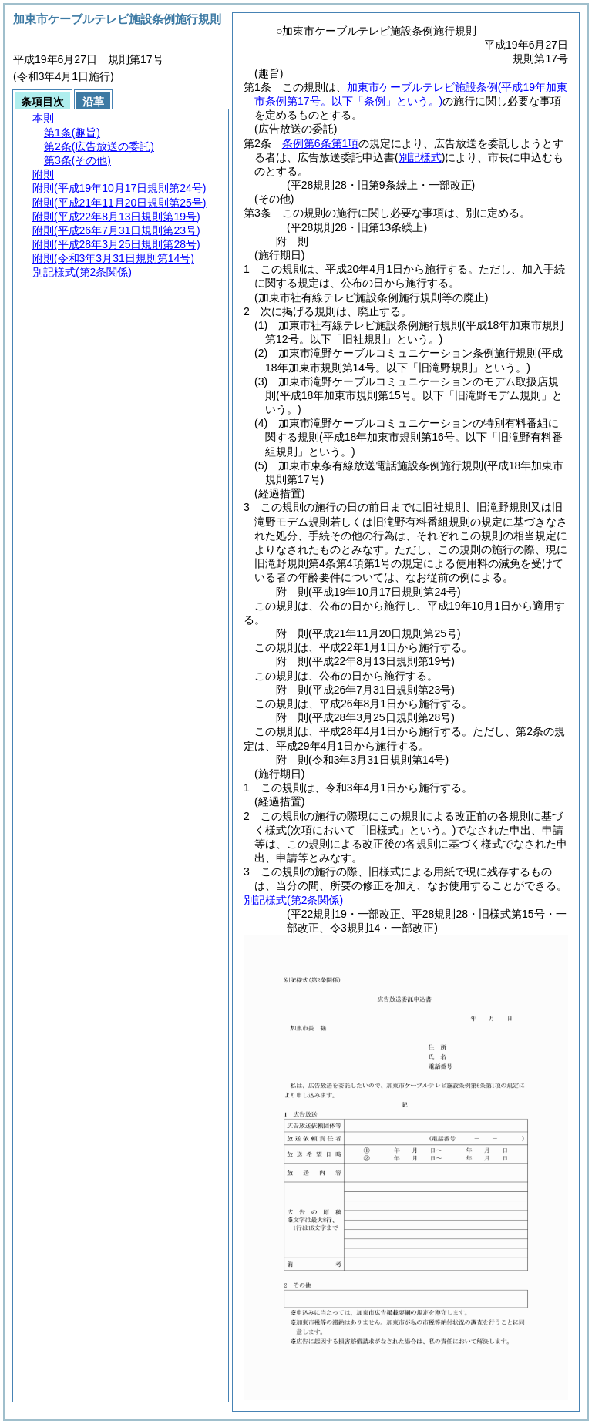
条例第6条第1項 (320, 143)
